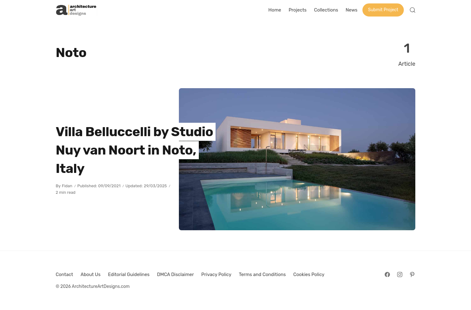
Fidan (67, 186)
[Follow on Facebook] (387, 274)
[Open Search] (412, 10)
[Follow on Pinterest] (412, 274)
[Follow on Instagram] (399, 274)
